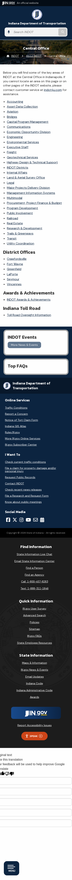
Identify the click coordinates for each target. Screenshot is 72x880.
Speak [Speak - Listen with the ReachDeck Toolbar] (33, 736)
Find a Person (34, 568)
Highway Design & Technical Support (32, 162)
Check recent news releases (23, 489)
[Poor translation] (9, 773)
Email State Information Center (34, 561)
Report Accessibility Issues (34, 725)
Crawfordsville (16, 259)
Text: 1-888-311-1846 (34, 588)
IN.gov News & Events (34, 669)
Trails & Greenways (20, 233)
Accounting (15, 102)
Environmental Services (23, 142)
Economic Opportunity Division (28, 132)
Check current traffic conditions (25, 462)
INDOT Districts (17, 168)
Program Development (22, 208)
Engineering (15, 137)
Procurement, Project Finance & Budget (34, 203)
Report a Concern (16, 414)
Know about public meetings (23, 502)
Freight (12, 152)
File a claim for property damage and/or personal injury (30, 469)
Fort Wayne (15, 264)
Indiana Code (34, 683)
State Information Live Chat (34, 554)
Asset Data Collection (22, 107)
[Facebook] (8, 519)
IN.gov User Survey (34, 608)
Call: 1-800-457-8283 (34, 581)
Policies (34, 622)
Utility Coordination (20, 243)
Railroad (12, 218)
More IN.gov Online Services (22, 438)
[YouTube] (28, 519)
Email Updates (34, 676)
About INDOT (33, 56)
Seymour (13, 279)
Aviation (12, 112)
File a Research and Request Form (27, 495)
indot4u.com (53, 90)
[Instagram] (21, 519)
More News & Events (24, 345)
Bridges (12, 117)
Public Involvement (20, 213)
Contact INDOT (14, 483)
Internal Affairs (17, 173)
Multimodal (14, 198)
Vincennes (14, 284)
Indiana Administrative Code (35, 690)
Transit (12, 238)
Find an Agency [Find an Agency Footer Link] (34, 574)
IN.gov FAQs (34, 636)
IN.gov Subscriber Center (21, 444)
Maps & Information (34, 663)
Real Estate (15, 223)
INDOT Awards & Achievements (28, 300)
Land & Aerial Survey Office (26, 178)
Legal (10, 183)
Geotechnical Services (22, 157)
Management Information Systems (31, 193)
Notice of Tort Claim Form (21, 420)
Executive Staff (17, 147)
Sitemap (34, 629)
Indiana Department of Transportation (37, 23)
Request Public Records (20, 477)
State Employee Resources (34, 643)
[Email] (35, 519)
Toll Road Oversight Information (29, 315)
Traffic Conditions (16, 407)
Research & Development (24, 228)
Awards (34, 697)
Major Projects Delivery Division (28, 188)
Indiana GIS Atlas (15, 426)
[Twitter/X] (14, 519)
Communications (19, 127)
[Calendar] (42, 519)
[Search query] (34, 32)
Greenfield (14, 269)
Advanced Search (34, 615)
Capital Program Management (27, 122)
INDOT (15, 56)
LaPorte (12, 274)
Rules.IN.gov (12, 432)
